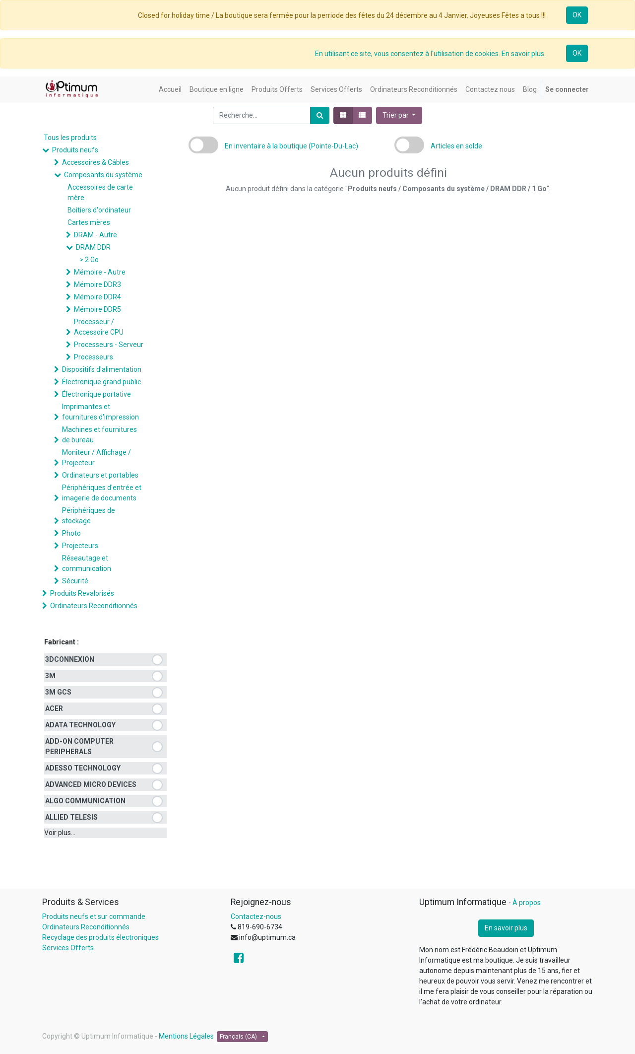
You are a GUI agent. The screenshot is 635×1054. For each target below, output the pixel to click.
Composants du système (103, 175)
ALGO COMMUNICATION (85, 801)
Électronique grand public (101, 382)
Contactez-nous (256, 916)
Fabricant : (61, 642)
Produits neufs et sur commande (93, 916)
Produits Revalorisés (82, 593)
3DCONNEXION (69, 659)
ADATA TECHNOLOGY (80, 725)
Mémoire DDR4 (97, 297)
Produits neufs (75, 150)
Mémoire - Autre (100, 272)
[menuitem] (170, 89)
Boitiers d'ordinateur (99, 210)
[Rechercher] (319, 115)
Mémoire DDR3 (97, 284)
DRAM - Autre (95, 235)
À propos (526, 903)
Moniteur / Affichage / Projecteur (96, 457)
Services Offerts (68, 948)
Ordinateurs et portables (100, 475)
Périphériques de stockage (88, 515)
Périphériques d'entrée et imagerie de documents (101, 493)
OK (576, 15)
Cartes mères (88, 222)
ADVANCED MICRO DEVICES (90, 784)
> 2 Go (89, 260)
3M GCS (58, 692)
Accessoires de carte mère (100, 192)
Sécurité (75, 581)
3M (50, 676)
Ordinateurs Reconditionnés (93, 606)
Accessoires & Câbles (95, 162)
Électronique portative (96, 394)
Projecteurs (80, 546)
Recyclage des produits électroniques (100, 937)
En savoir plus (506, 928)
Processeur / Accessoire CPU (99, 327)
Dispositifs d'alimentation (101, 369)
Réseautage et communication (86, 563)
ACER (54, 708)
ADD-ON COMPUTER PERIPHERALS (79, 746)
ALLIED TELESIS (71, 817)
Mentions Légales (186, 1036)
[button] (399, 115)
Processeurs (93, 357)
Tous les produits (70, 137)
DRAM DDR (93, 247)
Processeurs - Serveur (108, 345)
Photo (71, 533)
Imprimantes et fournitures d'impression (100, 412)
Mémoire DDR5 (97, 309)
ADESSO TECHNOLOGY (83, 768)
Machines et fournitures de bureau (99, 434)
